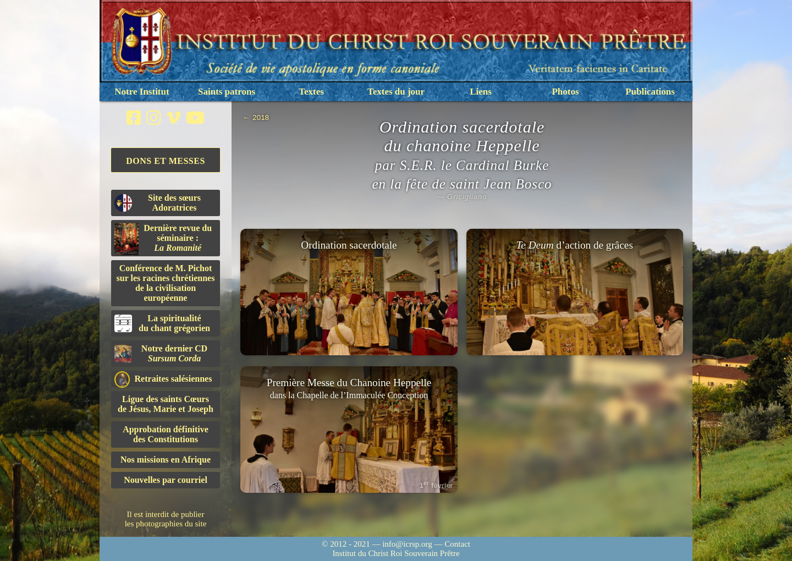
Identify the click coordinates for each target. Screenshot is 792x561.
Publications (650, 91)
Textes (311, 91)
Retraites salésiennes (163, 379)
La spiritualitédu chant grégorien (162, 323)
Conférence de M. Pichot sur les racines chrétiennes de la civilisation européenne (166, 282)
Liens (481, 91)
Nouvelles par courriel (165, 480)
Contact (457, 544)
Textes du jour (396, 91)
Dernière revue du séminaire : (163, 239)
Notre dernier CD (160, 353)
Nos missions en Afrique (165, 459)
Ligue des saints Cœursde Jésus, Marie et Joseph (165, 404)
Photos (565, 91)
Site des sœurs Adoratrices (157, 202)
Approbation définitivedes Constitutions (165, 434)
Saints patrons (226, 91)
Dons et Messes (165, 161)
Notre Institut (141, 91)
